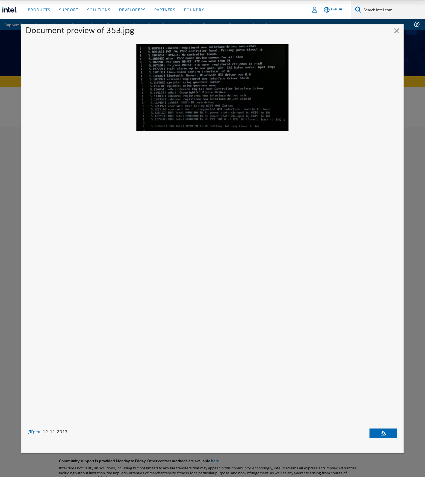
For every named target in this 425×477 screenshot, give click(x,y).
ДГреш (35, 432)
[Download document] (383, 433)
